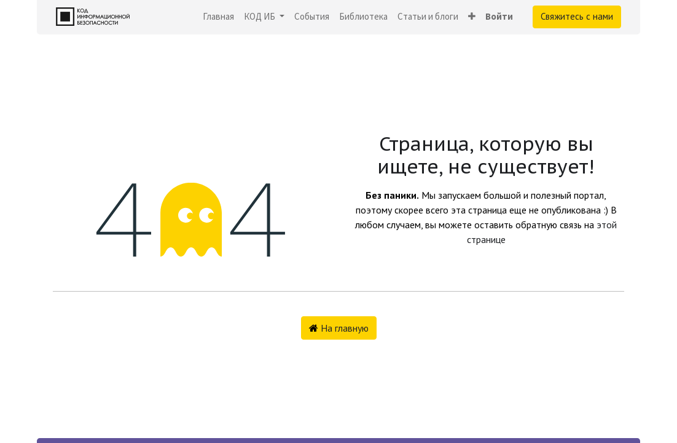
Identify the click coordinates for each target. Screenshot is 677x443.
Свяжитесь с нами (577, 16)
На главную (339, 328)
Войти (499, 16)
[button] (471, 17)
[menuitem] (218, 17)
